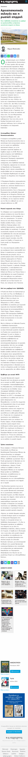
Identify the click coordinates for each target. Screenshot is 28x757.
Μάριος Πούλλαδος (13, 49)
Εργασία (22, 749)
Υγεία (12, 678)
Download (15, 671)
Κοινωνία (15, 751)
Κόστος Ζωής (6, 751)
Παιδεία (22, 751)
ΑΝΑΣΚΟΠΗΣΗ (15, 663)
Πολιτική (5, 749)
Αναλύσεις (4, 6)
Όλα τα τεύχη (5, 674)
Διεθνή (13, 754)
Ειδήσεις (6, 754)
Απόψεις (21, 754)
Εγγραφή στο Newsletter (14, 731)
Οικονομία (14, 749)
